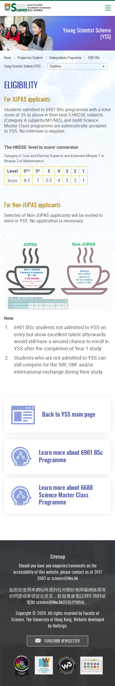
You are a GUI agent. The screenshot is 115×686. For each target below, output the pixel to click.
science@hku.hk (64, 581)
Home (7, 58)
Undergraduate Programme (65, 58)
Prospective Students (30, 58)
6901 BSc (94, 58)
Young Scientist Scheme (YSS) (22, 67)
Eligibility (55, 67)
